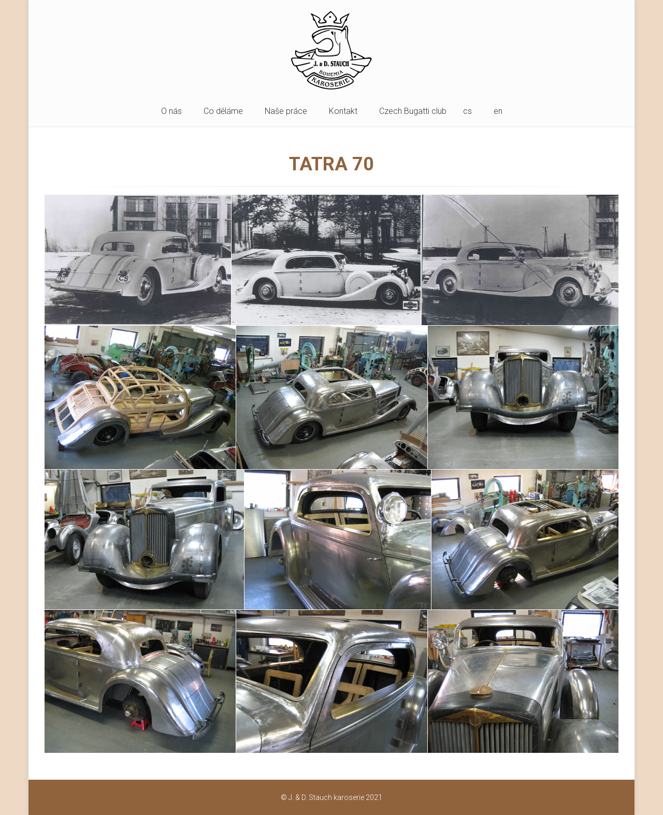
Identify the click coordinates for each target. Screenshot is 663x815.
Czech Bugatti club (412, 111)
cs (467, 111)
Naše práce (286, 111)
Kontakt (343, 111)
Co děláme (223, 111)
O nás (171, 111)
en (498, 111)
